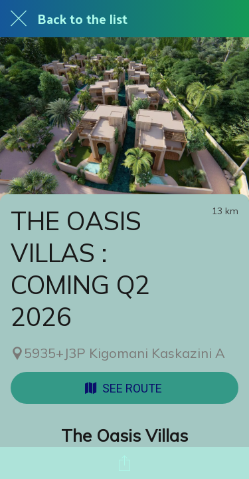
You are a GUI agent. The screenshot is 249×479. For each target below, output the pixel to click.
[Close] (19, 19)
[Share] (125, 463)
